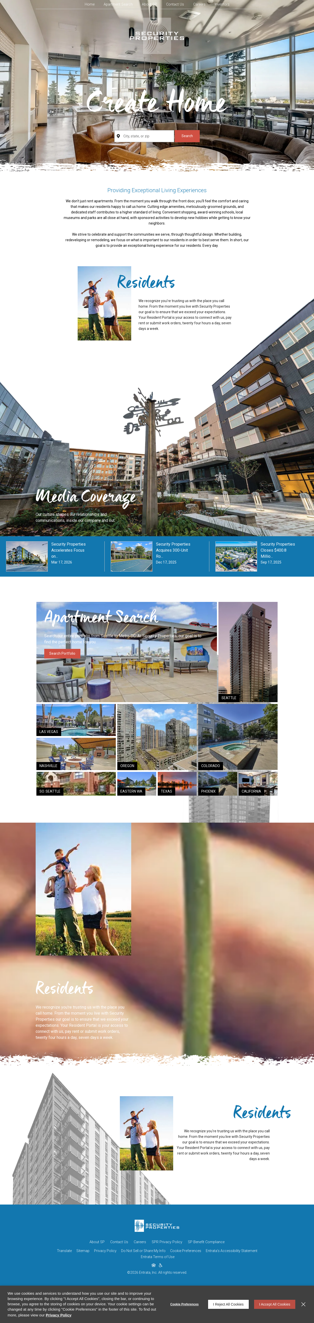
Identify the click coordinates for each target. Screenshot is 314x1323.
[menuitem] (89, 4)
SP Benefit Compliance (206, 1242)
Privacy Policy (105, 1251)
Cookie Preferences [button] (185, 1251)
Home (90, 4)
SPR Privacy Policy (167, 1242)
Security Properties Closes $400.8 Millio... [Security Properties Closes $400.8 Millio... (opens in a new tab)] (278, 550)
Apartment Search (118, 4)
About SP (149, 4)
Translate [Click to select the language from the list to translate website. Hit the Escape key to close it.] (64, 1251)
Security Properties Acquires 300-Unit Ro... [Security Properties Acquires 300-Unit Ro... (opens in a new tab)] (173, 550)
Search (187, 136)
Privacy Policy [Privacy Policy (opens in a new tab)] (59, 1315)
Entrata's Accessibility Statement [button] (231, 1251)
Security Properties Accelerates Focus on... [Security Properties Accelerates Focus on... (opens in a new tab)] (68, 550)
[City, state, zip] (144, 136)
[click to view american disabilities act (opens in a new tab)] (161, 1266)
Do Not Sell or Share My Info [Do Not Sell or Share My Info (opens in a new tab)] (143, 1251)
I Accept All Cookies (274, 1304)
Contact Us (175, 4)
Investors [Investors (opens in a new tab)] (222, 4)
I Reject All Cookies (228, 1304)
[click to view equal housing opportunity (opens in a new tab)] (153, 1266)
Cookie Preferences (184, 1304)
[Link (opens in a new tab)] (248, 652)
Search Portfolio (62, 653)
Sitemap (82, 1251)
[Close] (303, 1304)
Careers (199, 4)
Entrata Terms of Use (157, 1257)
